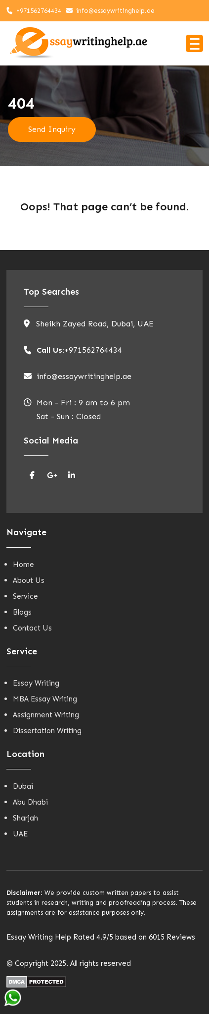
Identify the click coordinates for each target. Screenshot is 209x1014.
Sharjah (25, 818)
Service (25, 596)
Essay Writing (36, 683)
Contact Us (32, 628)
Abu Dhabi (30, 802)
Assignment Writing (46, 714)
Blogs (22, 612)
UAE (20, 833)
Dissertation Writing (47, 730)
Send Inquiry (52, 129)
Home (23, 564)
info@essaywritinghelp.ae (115, 10)
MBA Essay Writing (45, 699)
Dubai (23, 786)
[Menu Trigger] (194, 43)
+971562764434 (38, 10)
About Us (28, 580)
